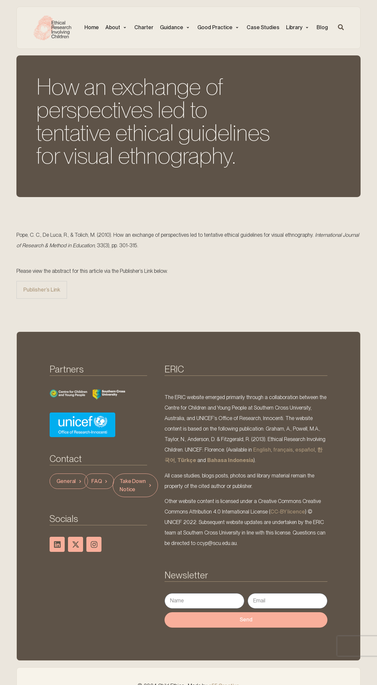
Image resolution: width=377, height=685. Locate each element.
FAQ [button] (100, 481)
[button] (116, 27)
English (262, 450)
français (283, 450)
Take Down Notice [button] (136, 485)
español (305, 450)
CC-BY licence (287, 512)
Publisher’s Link (41, 290)
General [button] (69, 481)
